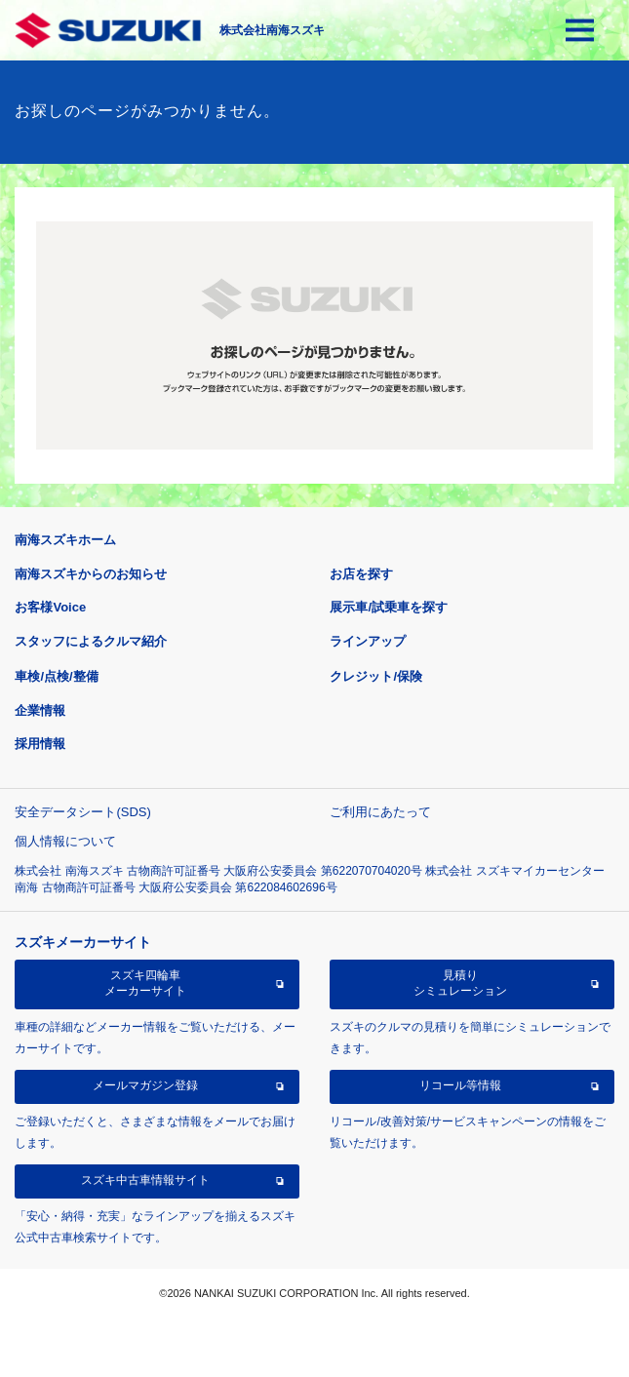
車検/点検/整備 (56, 676)
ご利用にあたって (380, 812)
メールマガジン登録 (145, 1085)
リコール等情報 (460, 1085)
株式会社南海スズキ (272, 30)
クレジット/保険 (376, 676)
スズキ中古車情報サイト (145, 1180)
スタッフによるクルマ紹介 (91, 641)
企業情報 (40, 710)
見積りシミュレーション (460, 983)
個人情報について (65, 841)
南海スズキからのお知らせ (91, 574)
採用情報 (40, 743)
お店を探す (361, 574)
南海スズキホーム (65, 539)
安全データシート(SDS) (82, 812)
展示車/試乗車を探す (389, 607)
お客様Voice (50, 607)
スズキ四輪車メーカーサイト (145, 983)
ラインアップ (368, 641)
